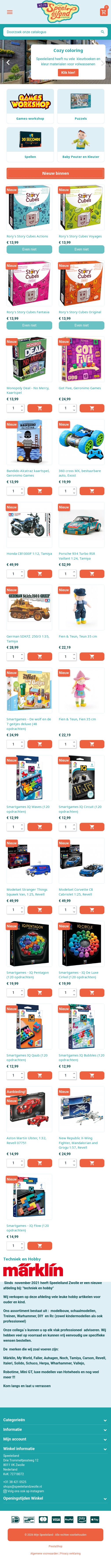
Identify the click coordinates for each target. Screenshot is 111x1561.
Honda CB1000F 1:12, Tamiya (29, 553)
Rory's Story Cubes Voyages (80, 236)
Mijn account (14, 1439)
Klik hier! (68, 72)
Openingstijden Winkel (23, 1498)
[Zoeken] (55, 31)
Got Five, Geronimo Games (80, 388)
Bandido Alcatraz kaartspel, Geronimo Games (28, 473)
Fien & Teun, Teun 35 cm (78, 636)
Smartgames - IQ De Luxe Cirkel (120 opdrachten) (78, 974)
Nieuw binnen (55, 173)
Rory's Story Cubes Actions (27, 236)
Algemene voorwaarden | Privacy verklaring (55, 1553)
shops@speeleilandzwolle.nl (22, 1486)
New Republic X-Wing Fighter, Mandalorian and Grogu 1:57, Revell (78, 1143)
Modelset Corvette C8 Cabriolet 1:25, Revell (76, 891)
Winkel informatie (19, 1448)
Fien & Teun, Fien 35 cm (77, 719)
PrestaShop (55, 1546)
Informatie (12, 1429)
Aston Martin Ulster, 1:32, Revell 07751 (26, 1140)
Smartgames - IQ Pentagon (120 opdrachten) (28, 974)
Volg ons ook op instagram (23, 1491)
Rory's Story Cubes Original (80, 312)
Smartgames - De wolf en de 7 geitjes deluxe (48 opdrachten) (29, 724)
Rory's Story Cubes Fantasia (28, 312)
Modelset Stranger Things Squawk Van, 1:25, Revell (27, 891)
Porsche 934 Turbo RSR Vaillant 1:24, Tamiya (77, 555)
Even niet (29, 249)
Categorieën (14, 1420)
